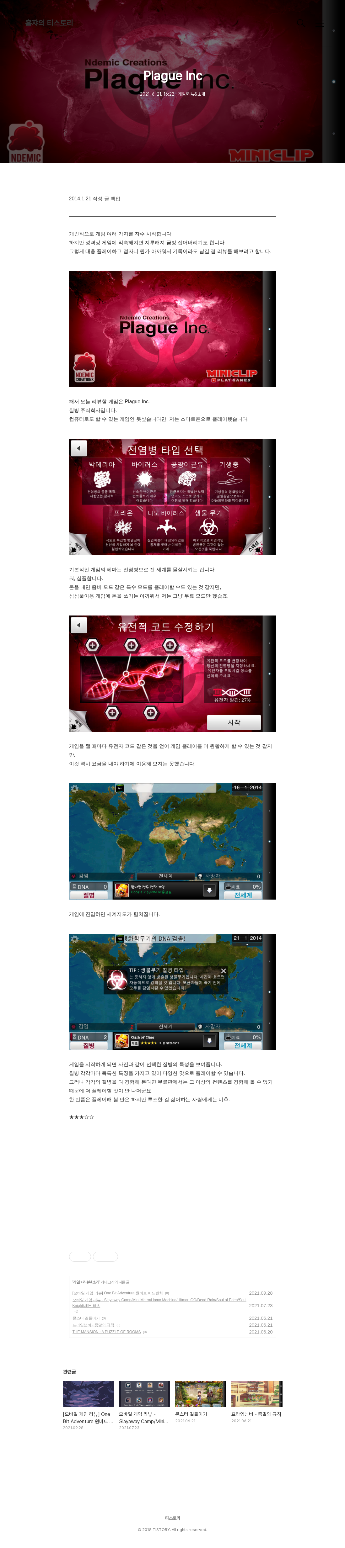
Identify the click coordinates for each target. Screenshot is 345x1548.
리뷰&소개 (91, 1282)
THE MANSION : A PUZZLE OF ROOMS (107, 1332)
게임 (76, 1282)
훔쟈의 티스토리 (49, 23)
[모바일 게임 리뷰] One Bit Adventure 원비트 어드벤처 (118, 1293)
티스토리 (172, 1518)
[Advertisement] (172, 1181)
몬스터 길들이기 (86, 1318)
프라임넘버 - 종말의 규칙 (94, 1325)
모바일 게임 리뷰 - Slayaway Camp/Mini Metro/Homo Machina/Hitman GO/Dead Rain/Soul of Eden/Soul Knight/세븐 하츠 (159, 1303)
